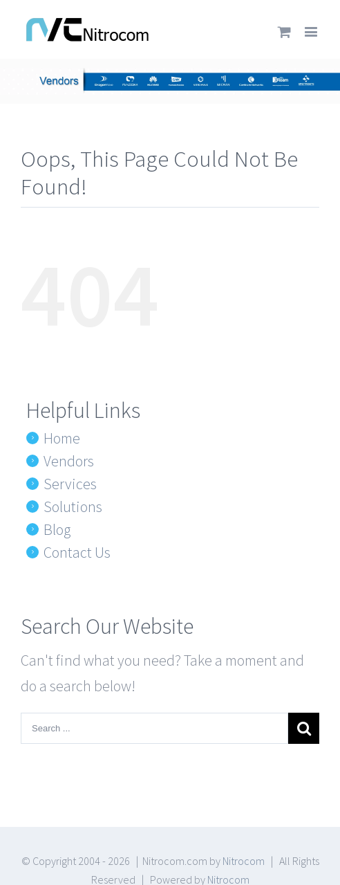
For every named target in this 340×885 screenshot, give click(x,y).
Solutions (73, 506)
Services (70, 483)
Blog (57, 529)
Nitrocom (244, 861)
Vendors (69, 461)
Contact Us (77, 552)
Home (62, 438)
